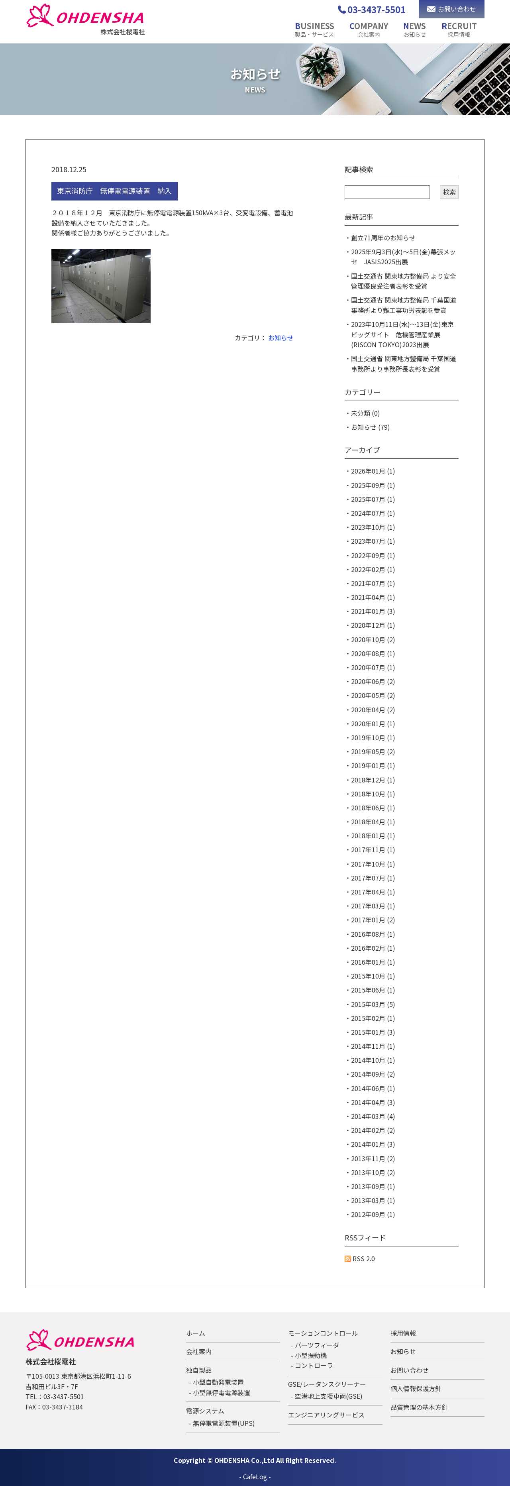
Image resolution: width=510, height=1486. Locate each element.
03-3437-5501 (376, 9)
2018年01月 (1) (373, 835)
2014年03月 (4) (373, 1116)
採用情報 (403, 1333)
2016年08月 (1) (373, 934)
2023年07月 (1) (373, 541)
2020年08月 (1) (373, 653)
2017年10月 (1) (373, 864)
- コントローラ (312, 1365)
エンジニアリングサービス (326, 1414)
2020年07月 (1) (373, 667)
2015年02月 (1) (373, 1018)
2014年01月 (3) (373, 1144)
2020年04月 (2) (373, 709)
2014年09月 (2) (373, 1074)
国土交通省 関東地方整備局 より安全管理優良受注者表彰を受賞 (403, 281)
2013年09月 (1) (373, 1186)
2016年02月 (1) (373, 948)
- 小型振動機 (309, 1355)
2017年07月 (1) (373, 878)
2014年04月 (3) (373, 1102)
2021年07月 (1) (373, 583)
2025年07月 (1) (373, 499)
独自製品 (199, 1370)
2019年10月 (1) (373, 737)
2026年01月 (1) (373, 471)
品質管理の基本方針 (419, 1407)
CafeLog (255, 1476)
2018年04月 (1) (373, 821)
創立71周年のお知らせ (383, 237)
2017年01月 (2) (373, 919)
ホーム (195, 1333)
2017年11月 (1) (373, 849)
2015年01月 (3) (373, 1032)
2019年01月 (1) (373, 765)
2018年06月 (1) (373, 807)
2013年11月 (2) (373, 1158)
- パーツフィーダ (315, 1345)
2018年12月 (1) (373, 779)
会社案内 (199, 1351)
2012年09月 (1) (373, 1214)
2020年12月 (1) (373, 625)
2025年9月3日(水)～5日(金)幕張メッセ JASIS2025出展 (403, 257)
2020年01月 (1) (373, 723)
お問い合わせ (409, 1370)
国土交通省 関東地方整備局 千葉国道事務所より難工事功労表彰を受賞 (403, 305)
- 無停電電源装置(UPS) (222, 1423)
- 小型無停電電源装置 (219, 1392)
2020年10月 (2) (373, 639)
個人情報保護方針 (415, 1388)
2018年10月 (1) (373, 793)
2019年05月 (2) (373, 751)
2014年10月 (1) (373, 1060)
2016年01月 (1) (373, 962)
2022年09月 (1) (373, 555)
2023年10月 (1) (373, 527)
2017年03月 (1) (373, 905)
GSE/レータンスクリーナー (327, 1384)
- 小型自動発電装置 (216, 1382)
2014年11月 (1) (373, 1046)
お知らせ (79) (370, 427)
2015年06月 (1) (373, 990)
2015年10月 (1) (373, 976)
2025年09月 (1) (373, 485)
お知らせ (281, 337)
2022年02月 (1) (373, 569)
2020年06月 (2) (373, 681)
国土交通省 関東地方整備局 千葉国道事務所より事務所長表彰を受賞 (403, 363)
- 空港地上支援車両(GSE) (327, 1396)
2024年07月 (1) (373, 513)
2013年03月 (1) (373, 1200)
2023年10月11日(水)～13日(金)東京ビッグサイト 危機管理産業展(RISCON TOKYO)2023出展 (402, 334)
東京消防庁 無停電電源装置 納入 (114, 190)
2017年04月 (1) (373, 891)
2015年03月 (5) (373, 1004)
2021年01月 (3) (373, 611)
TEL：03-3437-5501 (55, 1396)
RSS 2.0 (360, 1258)
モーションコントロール (323, 1333)
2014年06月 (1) (373, 1088)
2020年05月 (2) (373, 695)
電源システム (205, 1410)
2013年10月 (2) (373, 1172)
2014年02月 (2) (373, 1130)
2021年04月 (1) (373, 597)
